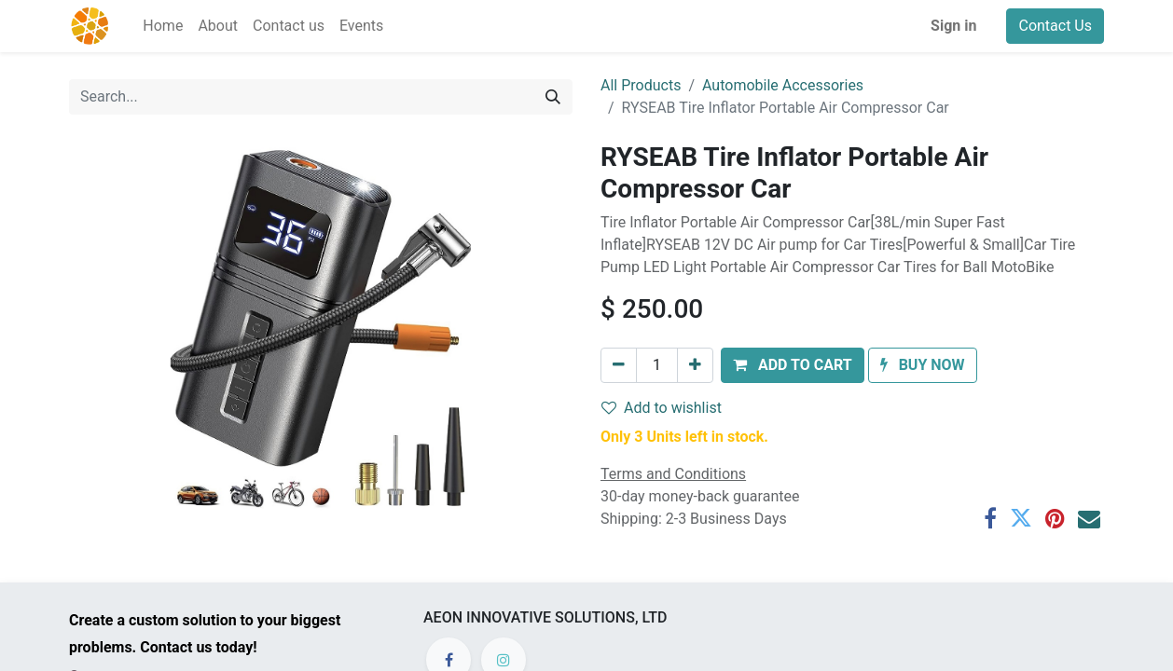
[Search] (553, 97)
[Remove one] (618, 365)
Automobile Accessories (782, 85)
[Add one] (695, 365)
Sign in (953, 25)
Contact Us (1055, 25)
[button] (792, 365)
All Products (640, 85)
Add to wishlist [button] (661, 408)
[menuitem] (162, 26)
